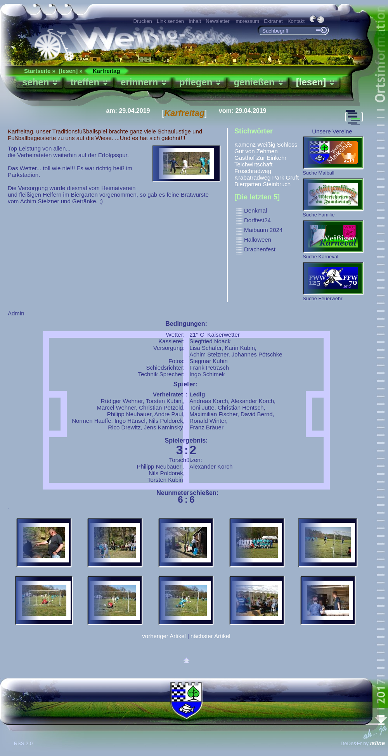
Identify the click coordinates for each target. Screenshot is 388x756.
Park (278, 177)
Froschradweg (252, 171)
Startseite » (39, 70)
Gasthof (244, 157)
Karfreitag (106, 70)
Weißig (266, 144)
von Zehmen (261, 151)
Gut (239, 151)
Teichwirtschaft (253, 164)
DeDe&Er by (363, 743)
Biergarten (247, 184)
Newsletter (217, 21)
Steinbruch (277, 184)
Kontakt (296, 21)
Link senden (170, 21)
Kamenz (245, 144)
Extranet (273, 21)
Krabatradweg (252, 177)
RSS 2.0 (24, 743)
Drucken (142, 21)
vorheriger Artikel (164, 636)
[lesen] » (71, 70)
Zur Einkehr (271, 157)
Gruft (292, 177)
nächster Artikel (210, 636)
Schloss (287, 144)
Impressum (246, 21)
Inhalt (195, 21)
